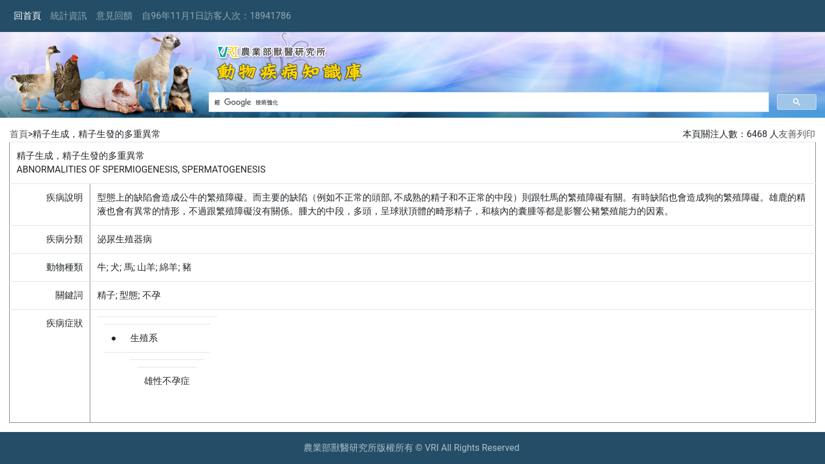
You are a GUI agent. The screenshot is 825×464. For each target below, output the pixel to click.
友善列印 (797, 134)
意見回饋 (114, 15)
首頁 (19, 134)
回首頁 (27, 15)
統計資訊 (68, 15)
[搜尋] (487, 102)
